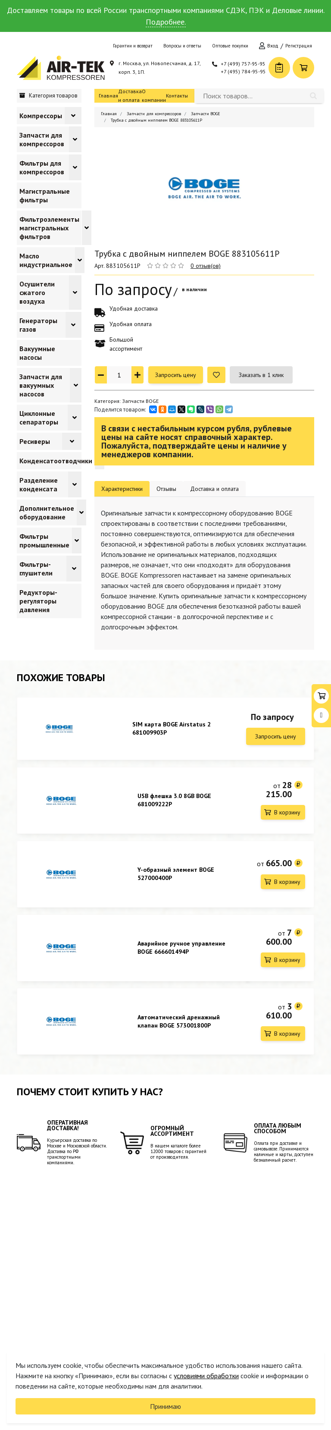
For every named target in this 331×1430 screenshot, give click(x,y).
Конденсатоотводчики (55, 460)
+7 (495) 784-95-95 (243, 71)
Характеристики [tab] (122, 489)
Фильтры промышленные (44, 540)
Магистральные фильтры (44, 195)
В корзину (287, 814)
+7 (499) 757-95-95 (243, 63)
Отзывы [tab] (166, 489)
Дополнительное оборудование (46, 512)
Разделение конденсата (38, 484)
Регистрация (298, 46)
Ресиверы (34, 441)
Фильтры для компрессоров (41, 167)
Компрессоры (40, 115)
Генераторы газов (38, 324)
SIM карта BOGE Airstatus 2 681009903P (171, 728)
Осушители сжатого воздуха (37, 292)
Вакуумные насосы (37, 352)
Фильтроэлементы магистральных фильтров (49, 228)
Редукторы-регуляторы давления (38, 601)
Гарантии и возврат (133, 46)
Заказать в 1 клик (261, 375)
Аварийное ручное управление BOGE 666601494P (181, 953)
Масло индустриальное (45, 260)
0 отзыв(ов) (205, 266)
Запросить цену (175, 375)
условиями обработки (206, 1375)
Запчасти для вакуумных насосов (40, 385)
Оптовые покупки (230, 46)
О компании (154, 95)
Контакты (177, 95)
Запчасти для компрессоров (41, 139)
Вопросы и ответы (182, 46)
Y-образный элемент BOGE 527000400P (175, 877)
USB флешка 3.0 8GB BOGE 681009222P (174, 802)
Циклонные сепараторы (38, 417)
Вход (272, 46)
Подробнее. (166, 22)
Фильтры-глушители (36, 568)
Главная (108, 95)
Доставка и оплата (130, 95)
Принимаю (165, 1406)
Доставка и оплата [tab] (214, 489)
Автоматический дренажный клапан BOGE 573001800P (178, 1028)
